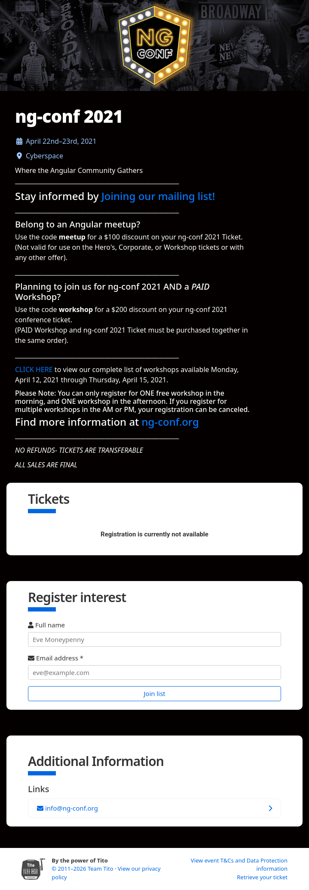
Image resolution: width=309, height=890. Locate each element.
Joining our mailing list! (158, 196)
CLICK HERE (34, 369)
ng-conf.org (170, 422)
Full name (154, 634)
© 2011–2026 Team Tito (83, 868)
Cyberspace (44, 155)
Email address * (154, 667)
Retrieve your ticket (262, 877)
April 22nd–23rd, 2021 (61, 141)
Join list (154, 693)
